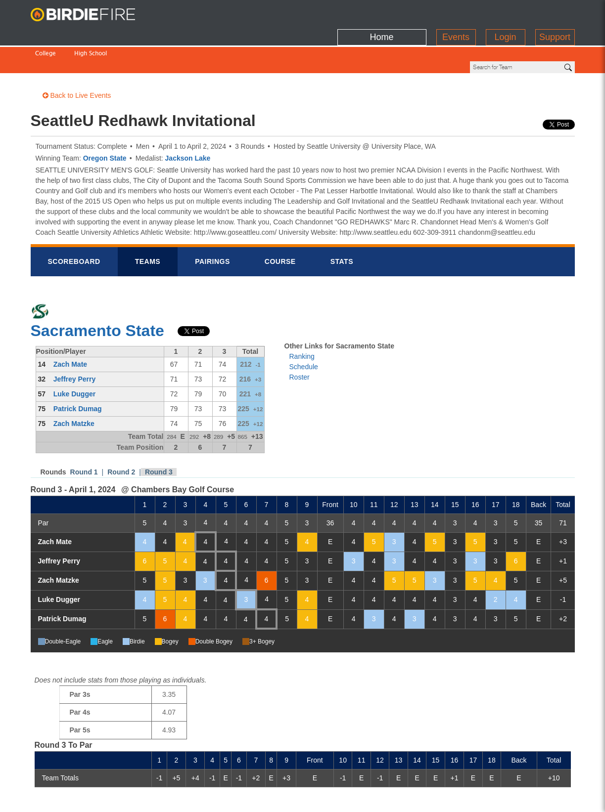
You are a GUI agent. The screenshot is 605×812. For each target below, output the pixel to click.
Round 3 (159, 438)
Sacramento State (97, 297)
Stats (341, 228)
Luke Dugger (74, 360)
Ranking (302, 323)
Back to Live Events (77, 62)
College (45, 33)
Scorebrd (74, 228)
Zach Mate (70, 331)
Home (381, 12)
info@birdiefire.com (541, 798)
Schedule (303, 333)
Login (505, 12)
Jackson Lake (188, 124)
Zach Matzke (73, 390)
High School (90, 33)
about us (483, 798)
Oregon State (105, 124)
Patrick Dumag (77, 375)
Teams (148, 228)
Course (280, 228)
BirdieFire (92, 15)
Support (554, 12)
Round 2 (121, 438)
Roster (299, 343)
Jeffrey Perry (74, 345)
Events (455, 12)
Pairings (212, 228)
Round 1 (84, 438)
